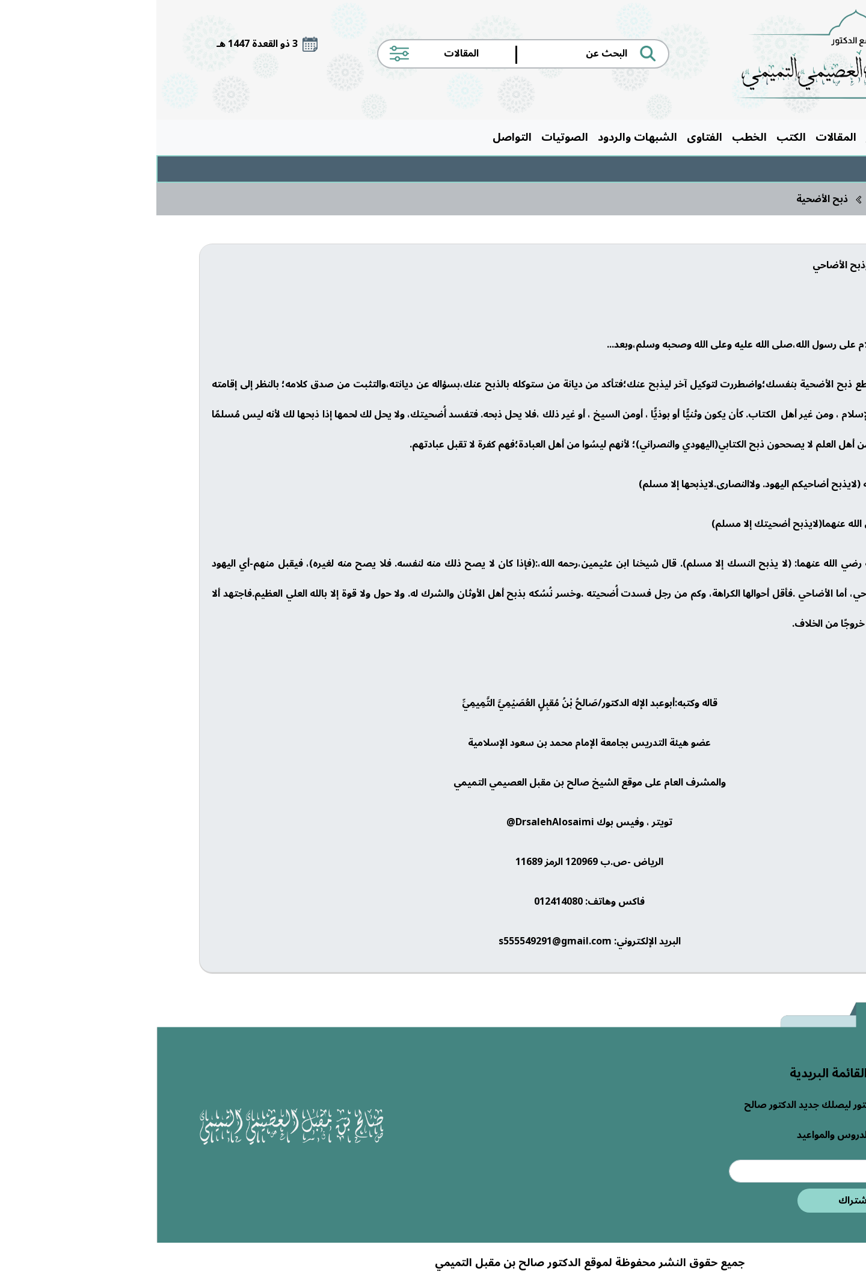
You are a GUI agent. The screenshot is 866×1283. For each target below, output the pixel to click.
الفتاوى (548, 137)
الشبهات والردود (481, 137)
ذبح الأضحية (666, 199)
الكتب (635, 137)
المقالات (679, 137)
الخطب (593, 137)
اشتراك (697, 1200)
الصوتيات (408, 137)
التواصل (355, 137)
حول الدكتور (738, 137)
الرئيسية (797, 137)
